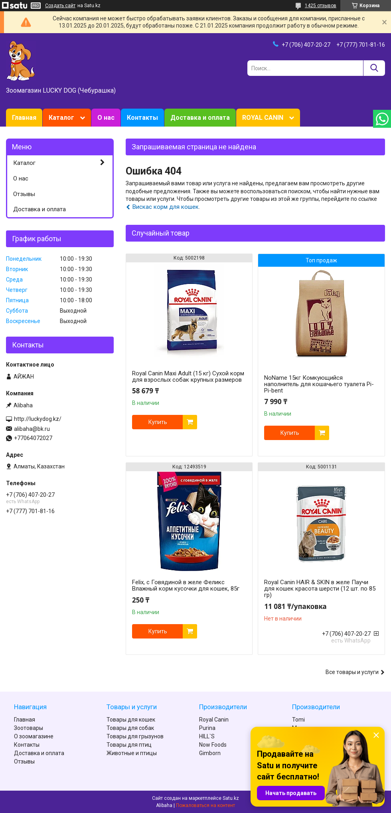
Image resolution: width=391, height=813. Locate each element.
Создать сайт (60, 5)
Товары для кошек (131, 719)
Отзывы (24, 194)
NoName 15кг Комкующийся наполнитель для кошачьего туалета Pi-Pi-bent (319, 384)
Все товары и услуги (352, 672)
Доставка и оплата (200, 117)
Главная (24, 117)
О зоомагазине (33, 736)
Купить (157, 422)
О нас (106, 117)
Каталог (61, 117)
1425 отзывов (320, 5)
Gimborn (210, 753)
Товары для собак (130, 728)
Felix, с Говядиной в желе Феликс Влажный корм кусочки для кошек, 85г (185, 585)
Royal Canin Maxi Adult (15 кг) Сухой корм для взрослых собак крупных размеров (188, 376)
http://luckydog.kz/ (37, 419)
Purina (207, 728)
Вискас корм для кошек (165, 206)
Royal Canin (214, 719)
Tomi (298, 719)
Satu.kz (231, 798)
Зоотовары (28, 728)
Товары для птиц (129, 745)
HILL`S (207, 736)
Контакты (142, 117)
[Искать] (374, 68)
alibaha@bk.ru (32, 429)
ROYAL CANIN (262, 117)
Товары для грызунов (135, 736)
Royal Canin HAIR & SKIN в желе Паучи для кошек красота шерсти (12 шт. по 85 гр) (319, 588)
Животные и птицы (132, 753)
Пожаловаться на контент (205, 805)
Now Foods (213, 745)
